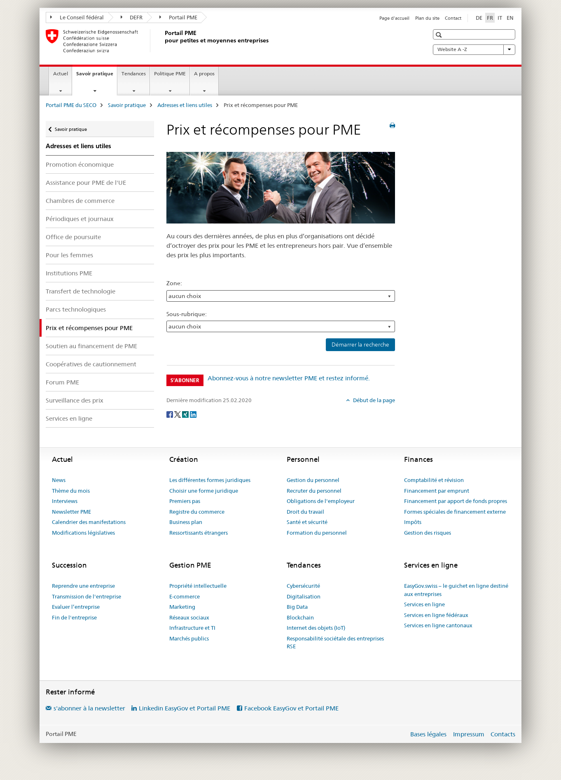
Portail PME (178, 17)
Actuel (60, 73)
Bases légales (428, 734)
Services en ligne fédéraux (436, 615)
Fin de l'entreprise (74, 617)
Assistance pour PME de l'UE (86, 182)
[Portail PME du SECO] (163, 40)
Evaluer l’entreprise (76, 606)
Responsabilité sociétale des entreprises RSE (335, 642)
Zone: (174, 283)
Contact (453, 18)
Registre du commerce (196, 511)
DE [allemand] (479, 17)
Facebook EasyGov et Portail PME (291, 708)
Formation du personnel (317, 532)
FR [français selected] (490, 17)
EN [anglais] (510, 17)
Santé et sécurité (307, 522)
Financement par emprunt (436, 490)
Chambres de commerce (80, 201)
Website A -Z (474, 49)
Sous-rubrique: (186, 314)
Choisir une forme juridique (203, 490)
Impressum (468, 734)
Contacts (503, 734)
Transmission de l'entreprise (86, 596)
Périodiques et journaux (80, 219)
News (58, 480)
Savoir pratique (96, 76)
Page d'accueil (394, 18)
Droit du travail (305, 511)
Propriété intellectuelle (198, 585)
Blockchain (300, 617)
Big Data (297, 606)
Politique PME (170, 73)
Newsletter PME (71, 511)
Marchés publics (189, 638)
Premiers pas (184, 501)
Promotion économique (80, 164)
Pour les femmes (69, 255)
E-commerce (184, 596)
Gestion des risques (427, 532)
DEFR (132, 17)
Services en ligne (69, 418)
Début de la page (373, 400)
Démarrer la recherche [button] (360, 344)
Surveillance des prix (74, 400)
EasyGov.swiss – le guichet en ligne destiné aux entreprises (456, 589)
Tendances (134, 73)
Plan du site (427, 18)
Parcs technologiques (76, 309)
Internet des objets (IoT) (316, 627)
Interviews (64, 501)
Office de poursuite (73, 237)
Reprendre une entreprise (83, 585)
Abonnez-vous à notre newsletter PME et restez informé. (289, 378)
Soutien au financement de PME (91, 346)
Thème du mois (71, 490)
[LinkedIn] (193, 413)
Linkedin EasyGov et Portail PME (184, 708)
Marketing (182, 606)
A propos (204, 73)
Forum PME (62, 382)
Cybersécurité (303, 585)
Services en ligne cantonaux (438, 625)
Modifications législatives (83, 532)
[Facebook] (170, 413)
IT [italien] (500, 17)
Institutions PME (69, 273)
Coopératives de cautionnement (91, 364)
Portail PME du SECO (71, 105)
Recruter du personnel (314, 490)
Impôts (412, 522)
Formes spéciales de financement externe (455, 511)
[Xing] (186, 413)
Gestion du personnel (313, 480)
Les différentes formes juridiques (209, 480)
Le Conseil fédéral (77, 17)
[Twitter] (178, 413)
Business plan (185, 522)
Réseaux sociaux (189, 617)
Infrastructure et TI (192, 627)
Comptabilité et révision (434, 480)
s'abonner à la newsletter (89, 708)
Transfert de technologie (80, 291)
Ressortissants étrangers (198, 532)
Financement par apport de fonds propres (455, 501)
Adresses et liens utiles (184, 105)
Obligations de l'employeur (321, 501)
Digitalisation (303, 596)
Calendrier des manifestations (89, 522)
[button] (439, 35)
